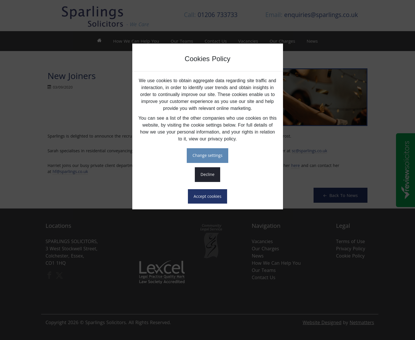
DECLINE (207, 174)
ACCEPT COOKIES (207, 196)
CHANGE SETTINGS (207, 155)
